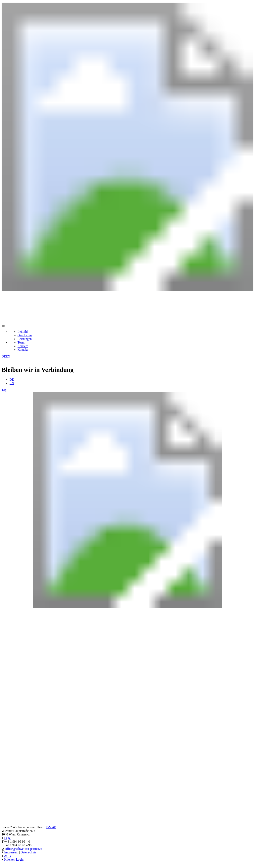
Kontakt (23, 349)
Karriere (23, 346)
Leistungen (25, 339)
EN (8, 356)
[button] (3, 326)
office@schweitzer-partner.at (23, 848)
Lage (7, 838)
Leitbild (23, 331)
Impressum (11, 852)
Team (21, 342)
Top (4, 390)
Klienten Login (14, 859)
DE (4, 356)
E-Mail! (51, 827)
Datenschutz (28, 852)
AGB (7, 856)
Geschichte (25, 335)
